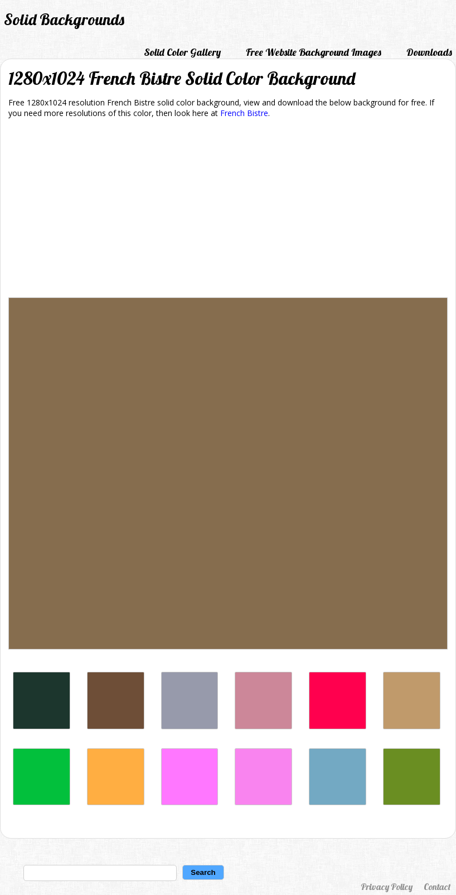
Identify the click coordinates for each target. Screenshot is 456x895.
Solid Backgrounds (64, 19)
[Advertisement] (228, 210)
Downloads (429, 52)
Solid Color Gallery (182, 52)
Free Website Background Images (313, 52)
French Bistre (244, 113)
